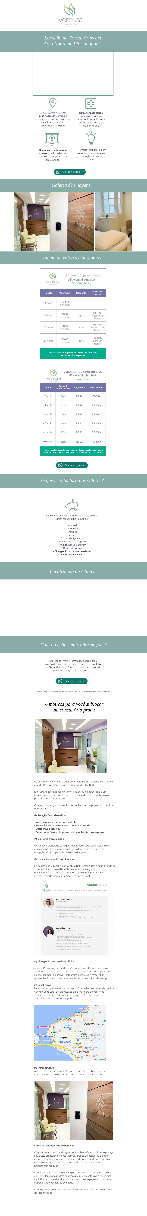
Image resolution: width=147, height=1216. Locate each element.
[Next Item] (128, 221)
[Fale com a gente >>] (70, 172)
